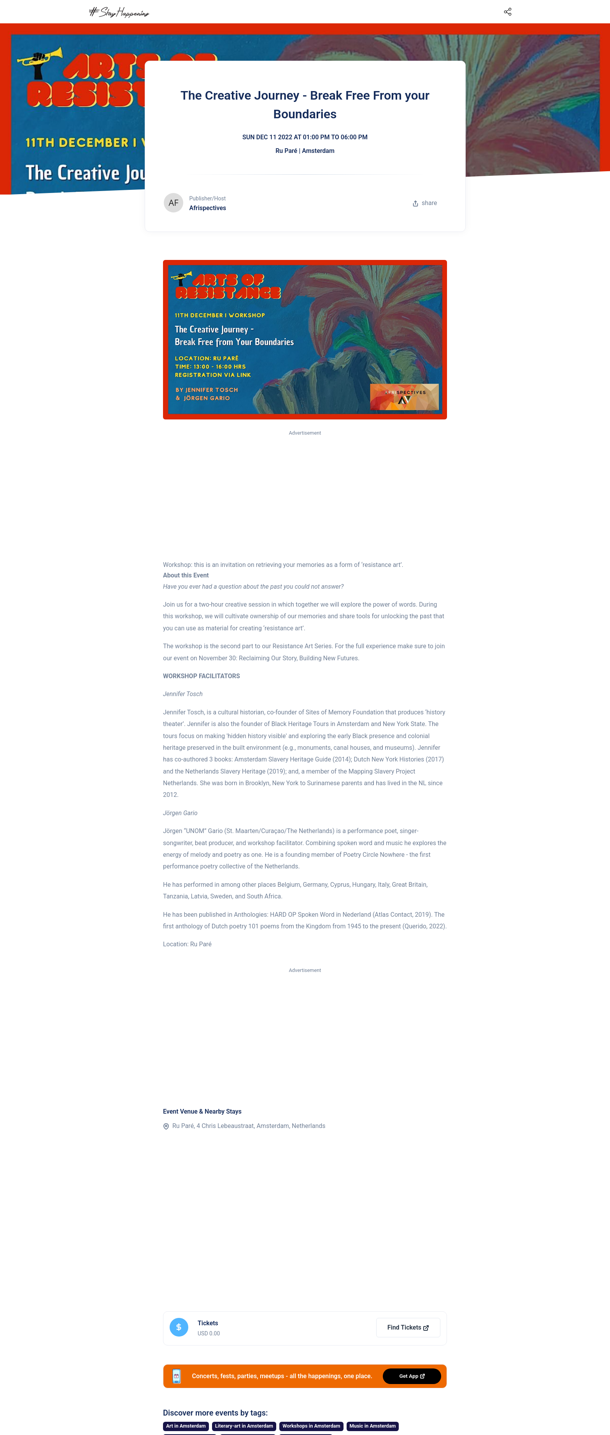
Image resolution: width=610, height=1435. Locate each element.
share (424, 203)
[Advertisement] (305, 495)
